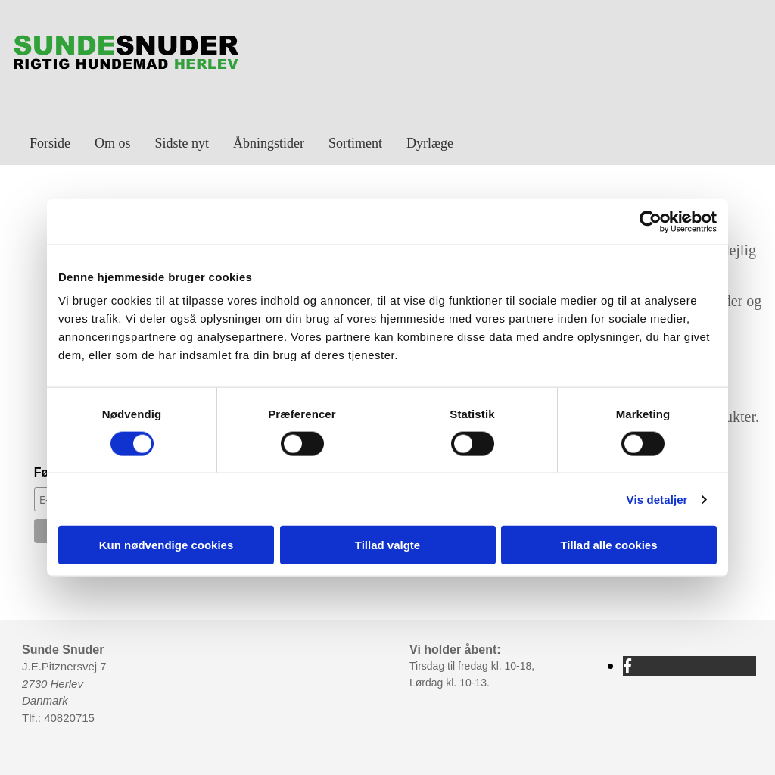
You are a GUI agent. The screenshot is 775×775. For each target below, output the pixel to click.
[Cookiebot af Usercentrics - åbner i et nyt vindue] (650, 221)
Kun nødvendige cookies (166, 545)
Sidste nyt (182, 143)
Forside (50, 143)
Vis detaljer (657, 498)
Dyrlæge (429, 143)
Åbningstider (268, 143)
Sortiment (355, 143)
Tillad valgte (387, 545)
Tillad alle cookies (608, 545)
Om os (113, 143)
